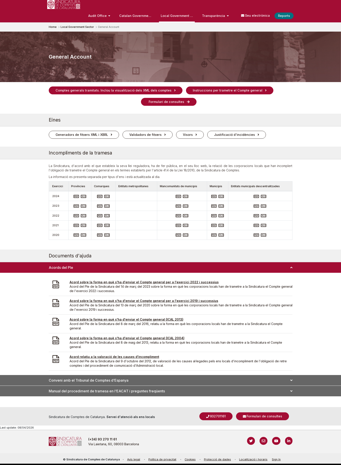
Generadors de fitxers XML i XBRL (82, 134)
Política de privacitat (162, 459)
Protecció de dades (217, 459)
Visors (188, 134)
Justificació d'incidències (234, 134)
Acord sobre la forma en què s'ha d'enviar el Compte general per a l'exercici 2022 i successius (144, 282)
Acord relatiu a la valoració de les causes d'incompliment (114, 357)
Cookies (190, 459)
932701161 (218, 416)
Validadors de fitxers (145, 134)
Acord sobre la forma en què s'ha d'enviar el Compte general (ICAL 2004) (127, 338)
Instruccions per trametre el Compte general (227, 90)
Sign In (276, 459)
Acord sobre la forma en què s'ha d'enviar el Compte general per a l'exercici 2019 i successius (144, 301)
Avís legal (133, 459)
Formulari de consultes (166, 102)
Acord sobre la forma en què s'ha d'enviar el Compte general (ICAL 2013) (126, 319)
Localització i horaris (253, 459)
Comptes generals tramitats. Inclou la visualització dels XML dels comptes (113, 90)
